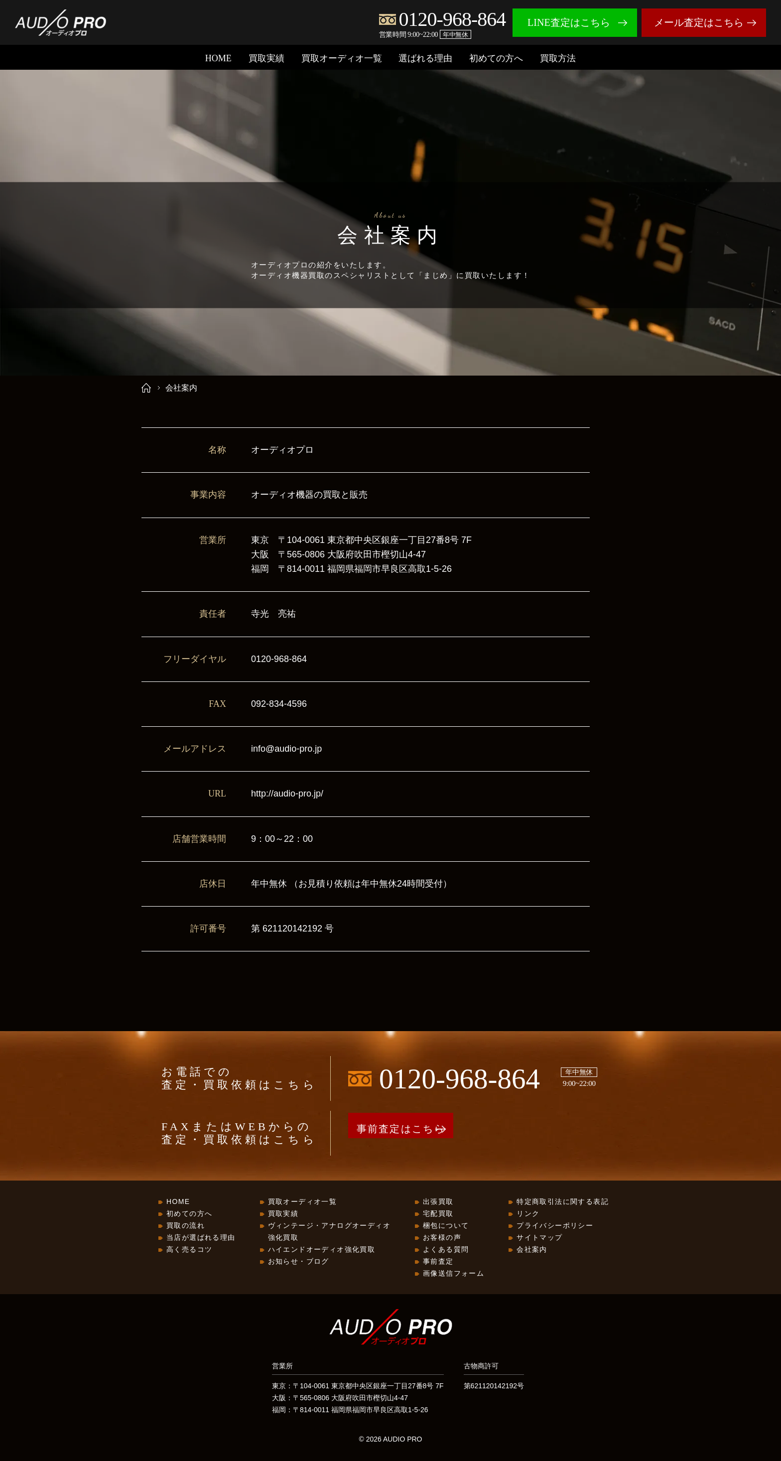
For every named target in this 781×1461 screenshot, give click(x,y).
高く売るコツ (189, 1250)
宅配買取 (438, 1214)
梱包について (446, 1226)
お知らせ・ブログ (298, 1262)
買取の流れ (185, 1226)
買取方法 (558, 58)
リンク (528, 1214)
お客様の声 (442, 1238)
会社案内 (532, 1250)
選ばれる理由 (425, 58)
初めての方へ (496, 58)
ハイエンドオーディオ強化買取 (322, 1250)
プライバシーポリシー (555, 1226)
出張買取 (438, 1202)
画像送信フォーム (453, 1274)
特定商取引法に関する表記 (563, 1202)
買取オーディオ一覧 (341, 58)
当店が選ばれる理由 (201, 1238)
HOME (218, 58)
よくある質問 (446, 1250)
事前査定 (438, 1262)
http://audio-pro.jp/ (287, 793)
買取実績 (266, 58)
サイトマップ (539, 1238)
